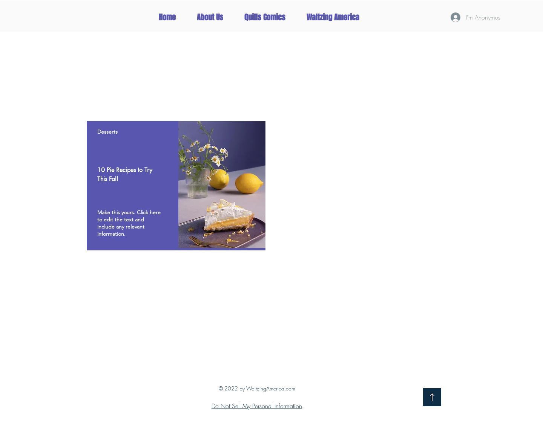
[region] (176, 185)
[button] (333, 17)
